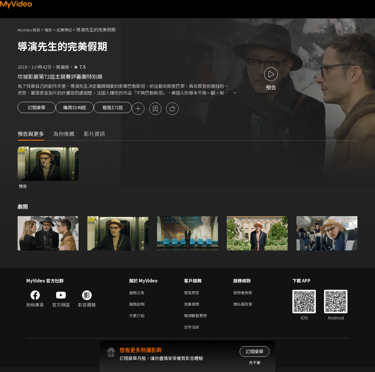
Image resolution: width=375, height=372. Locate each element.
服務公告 (138, 294)
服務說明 (138, 307)
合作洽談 (193, 331)
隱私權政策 (248, 307)
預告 (23, 187)
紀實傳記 (70, 29)
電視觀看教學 (197, 319)
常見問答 (193, 294)
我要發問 (193, 307)
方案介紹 (138, 319)
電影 (53, 29)
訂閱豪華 (36, 109)
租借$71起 (127, 109)
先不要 (254, 362)
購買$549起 (81, 109)
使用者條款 (248, 294)
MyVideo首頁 (31, 29)
